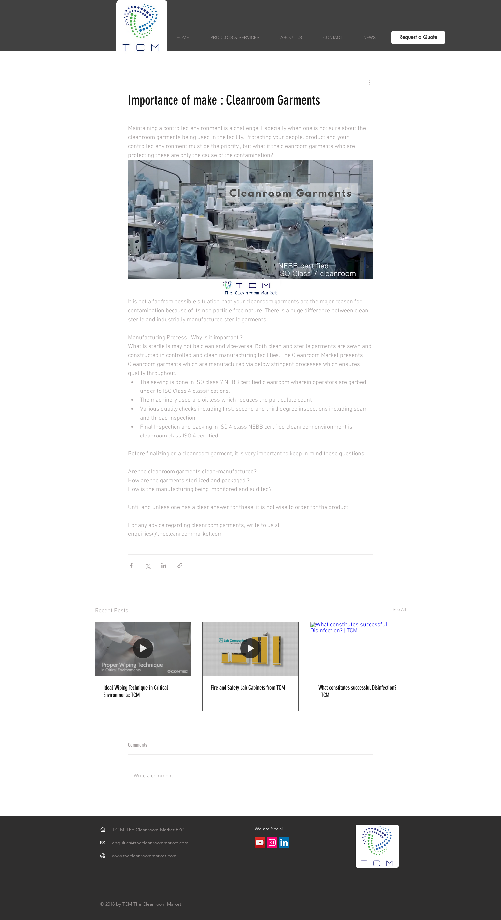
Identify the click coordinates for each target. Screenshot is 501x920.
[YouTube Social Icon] (260, 842)
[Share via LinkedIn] (164, 565)
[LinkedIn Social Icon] (284, 842)
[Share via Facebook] (131, 565)
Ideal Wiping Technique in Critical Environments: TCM (135, 691)
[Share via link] (180, 565)
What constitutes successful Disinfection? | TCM (357, 691)
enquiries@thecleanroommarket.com (150, 843)
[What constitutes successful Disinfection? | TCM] (358, 649)
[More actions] (369, 82)
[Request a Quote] (418, 37)
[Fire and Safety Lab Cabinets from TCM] (250, 649)
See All (399, 610)
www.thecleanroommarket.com (144, 856)
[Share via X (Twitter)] (147, 565)
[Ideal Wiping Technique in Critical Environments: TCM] (143, 649)
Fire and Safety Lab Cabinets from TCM (248, 687)
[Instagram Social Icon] (272, 842)
